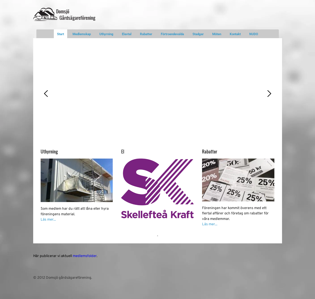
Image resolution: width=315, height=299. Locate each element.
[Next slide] (269, 93)
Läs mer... (48, 219)
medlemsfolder (85, 256)
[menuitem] (60, 33)
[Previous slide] (46, 93)
